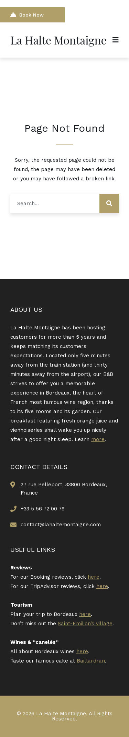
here (93, 577)
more (98, 439)
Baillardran (91, 661)
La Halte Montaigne (58, 39)
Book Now (27, 15)
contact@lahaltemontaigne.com (61, 524)
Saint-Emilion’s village (85, 623)
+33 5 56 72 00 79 (43, 509)
